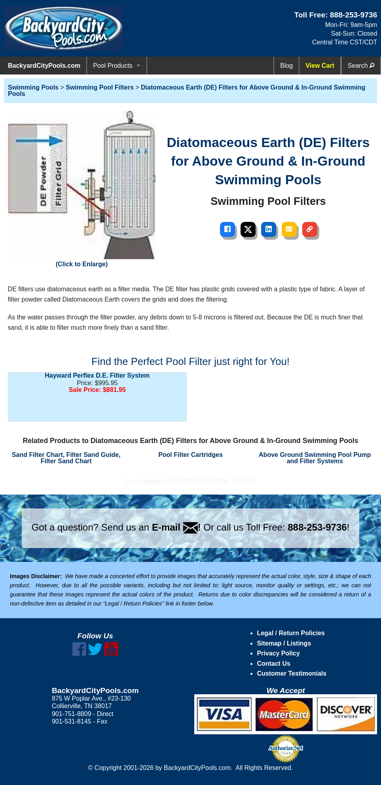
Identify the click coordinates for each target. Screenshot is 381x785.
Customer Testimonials (291, 673)
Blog (286, 65)
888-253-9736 (353, 15)
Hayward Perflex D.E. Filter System (97, 375)
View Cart (319, 65)
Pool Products (113, 65)
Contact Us (273, 663)
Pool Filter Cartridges (190, 454)
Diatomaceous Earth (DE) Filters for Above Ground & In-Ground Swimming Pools (187, 90)
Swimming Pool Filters (100, 87)
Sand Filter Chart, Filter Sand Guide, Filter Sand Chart (66, 457)
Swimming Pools (33, 87)
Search (361, 65)
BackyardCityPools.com (44, 65)
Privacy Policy (278, 653)
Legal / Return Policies (291, 633)
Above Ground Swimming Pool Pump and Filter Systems (315, 457)
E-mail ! (176, 527)
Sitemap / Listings (284, 643)
